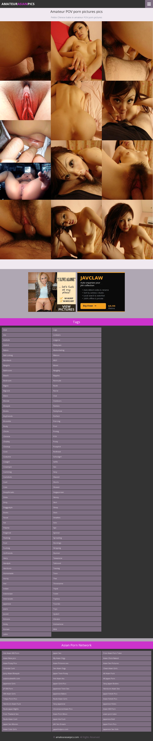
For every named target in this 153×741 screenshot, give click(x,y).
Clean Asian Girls (110, 668)
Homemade (8, 573)
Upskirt (56, 614)
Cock (5, 451)
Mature (56, 355)
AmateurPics (18, 4)
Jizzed (5, 614)
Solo (55, 522)
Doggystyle (8, 507)
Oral (55, 396)
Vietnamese (58, 624)
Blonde (6, 401)
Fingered (7, 533)
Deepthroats (8, 492)
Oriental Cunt (9, 668)
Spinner (56, 533)
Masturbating (58, 350)
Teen (55, 573)
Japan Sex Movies (10, 724)
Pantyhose (57, 411)
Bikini (5, 396)
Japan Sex (57, 653)
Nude (55, 385)
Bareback (7, 360)
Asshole (6, 340)
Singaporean (58, 492)
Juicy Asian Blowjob (11, 673)
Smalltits (56, 517)
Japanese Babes (59, 693)
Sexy (55, 472)
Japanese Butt (109, 719)
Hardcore (7, 568)
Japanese (7, 604)
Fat (4, 522)
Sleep (55, 507)
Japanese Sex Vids (110, 729)
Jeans (5, 609)
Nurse (55, 391)
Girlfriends (8, 553)
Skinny (56, 497)
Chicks (6, 431)
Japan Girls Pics (59, 683)
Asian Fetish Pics (110, 699)
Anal (5, 330)
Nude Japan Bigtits (11, 709)
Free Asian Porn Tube (112, 653)
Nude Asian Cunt (10, 719)
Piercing (56, 421)
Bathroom (7, 370)
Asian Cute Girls (10, 729)
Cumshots (7, 477)
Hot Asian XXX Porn (11, 653)
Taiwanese (57, 558)
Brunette (7, 421)
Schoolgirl (57, 456)
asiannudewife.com (11, 678)
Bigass (5, 385)
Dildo (5, 497)
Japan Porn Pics (109, 724)
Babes (5, 350)
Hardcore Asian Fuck (12, 704)
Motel (55, 365)
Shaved (56, 477)
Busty (5, 426)
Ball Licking (8, 355)
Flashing (6, 538)
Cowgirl (6, 462)
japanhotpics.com (60, 729)
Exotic (5, 512)
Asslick (6, 345)
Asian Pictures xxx (60, 663)
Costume (7, 456)
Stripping (57, 548)
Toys (55, 609)
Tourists (56, 604)
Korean (6, 629)
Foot (5, 543)
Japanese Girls (9, 683)
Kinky (5, 624)
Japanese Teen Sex (61, 688)
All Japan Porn (109, 678)
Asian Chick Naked (111, 658)
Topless (56, 599)
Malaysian (57, 345)
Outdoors (57, 401)
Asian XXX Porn (109, 709)
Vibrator (56, 619)
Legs (55, 330)
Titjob (55, 588)
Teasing (56, 568)
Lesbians (57, 335)
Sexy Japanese (59, 704)
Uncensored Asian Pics (62, 709)
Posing (56, 431)
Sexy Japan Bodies (110, 683)
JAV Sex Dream (59, 724)
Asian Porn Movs (60, 714)
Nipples (56, 375)
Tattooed (57, 563)
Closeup (6, 446)
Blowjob (6, 406)
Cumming (7, 472)
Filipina (6, 527)
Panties (56, 406)
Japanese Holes (109, 704)
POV (55, 436)
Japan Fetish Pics (110, 693)
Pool (55, 426)
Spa (54, 527)
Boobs (6, 411)
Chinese (6, 436)
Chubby (6, 441)
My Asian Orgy (59, 658)
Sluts (55, 512)
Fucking (6, 548)
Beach (6, 375)
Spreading (57, 538)
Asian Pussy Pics (10, 663)
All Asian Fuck (109, 673)
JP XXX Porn (8, 688)
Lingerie (56, 340)
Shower (56, 487)
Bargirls (6, 365)
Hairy (5, 558)
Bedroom (7, 380)
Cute (5, 487)
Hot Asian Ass (58, 678)
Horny (6, 578)
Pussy (55, 441)
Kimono (6, 619)
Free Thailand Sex (11, 714)
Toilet (55, 593)
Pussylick (57, 446)
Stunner (56, 553)
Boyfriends (8, 416)
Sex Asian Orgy (59, 668)
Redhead (57, 451)
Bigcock (6, 391)
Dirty (5, 502)
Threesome (58, 583)
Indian (6, 588)
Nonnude (57, 380)
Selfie (55, 462)
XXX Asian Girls (9, 693)
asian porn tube (110, 714)
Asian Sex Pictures (111, 663)
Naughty (56, 370)
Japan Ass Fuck (59, 719)
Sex (54, 467)
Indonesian (8, 593)
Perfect (56, 416)
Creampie (7, 467)
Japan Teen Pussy (60, 673)
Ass (4, 335)
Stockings (57, 543)
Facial (5, 517)
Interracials (8, 599)
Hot (4, 583)
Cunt (5, 482)
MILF (55, 360)
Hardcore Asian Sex (111, 688)
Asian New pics (9, 658)
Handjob (6, 563)
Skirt (55, 502)
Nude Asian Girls (60, 699)
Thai (55, 578)
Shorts (56, 482)
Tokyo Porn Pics (10, 699)
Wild (55, 629)
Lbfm (5, 634)
